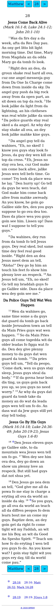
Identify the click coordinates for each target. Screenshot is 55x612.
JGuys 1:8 (40, 597)
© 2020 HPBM (28, 608)
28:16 (17, 582)
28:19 (17, 597)
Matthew (15, 4)
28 (36, 4)
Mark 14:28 (25, 587)
